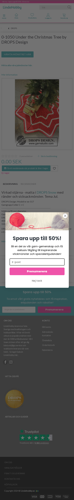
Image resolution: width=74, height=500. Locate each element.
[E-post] (37, 261)
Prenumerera (37, 271)
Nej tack (37, 280)
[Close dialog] (65, 215)
